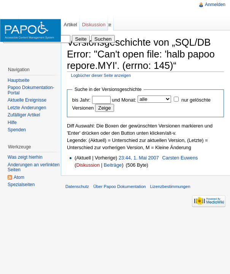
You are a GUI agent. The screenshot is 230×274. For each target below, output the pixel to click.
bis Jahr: (81, 100)
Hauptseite (18, 80)
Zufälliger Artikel (24, 115)
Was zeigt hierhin (25, 157)
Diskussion (88, 165)
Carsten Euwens (180, 158)
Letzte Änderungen (27, 107)
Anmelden (215, 4)
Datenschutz (77, 186)
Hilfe (12, 122)
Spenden (17, 129)
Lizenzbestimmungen (170, 186)
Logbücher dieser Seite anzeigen (101, 75)
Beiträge (113, 165)
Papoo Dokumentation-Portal (31, 90)
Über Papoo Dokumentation (119, 186)
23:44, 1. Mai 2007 (139, 158)
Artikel (70, 24)
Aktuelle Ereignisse (27, 100)
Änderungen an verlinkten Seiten (34, 167)
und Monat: (124, 100)
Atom (19, 177)
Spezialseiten (21, 184)
